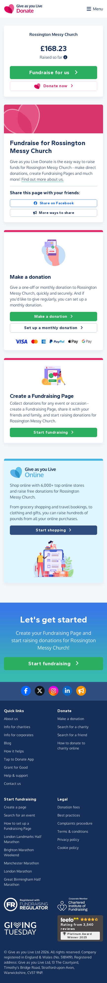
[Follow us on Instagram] (53, 693)
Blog (7, 743)
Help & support (16, 775)
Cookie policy (68, 847)
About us (11, 719)
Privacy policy (68, 839)
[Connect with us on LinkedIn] (67, 693)
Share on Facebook (53, 203)
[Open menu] (94, 9)
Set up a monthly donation (53, 328)
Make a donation (53, 316)
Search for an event (19, 815)
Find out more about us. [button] (42, 179)
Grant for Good (16, 767)
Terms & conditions (72, 831)
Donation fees (68, 807)
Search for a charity (73, 727)
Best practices (68, 815)
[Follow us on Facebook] (26, 693)
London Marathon (18, 871)
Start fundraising (53, 432)
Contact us (12, 783)
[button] (65, 57)
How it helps (14, 751)
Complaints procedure (74, 823)
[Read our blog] (81, 693)
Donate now (53, 86)
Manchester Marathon (21, 863)
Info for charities (17, 727)
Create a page (15, 807)
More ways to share (53, 212)
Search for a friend (72, 735)
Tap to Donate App (19, 759)
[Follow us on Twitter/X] (40, 693)
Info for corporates (19, 735)
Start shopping (53, 530)
